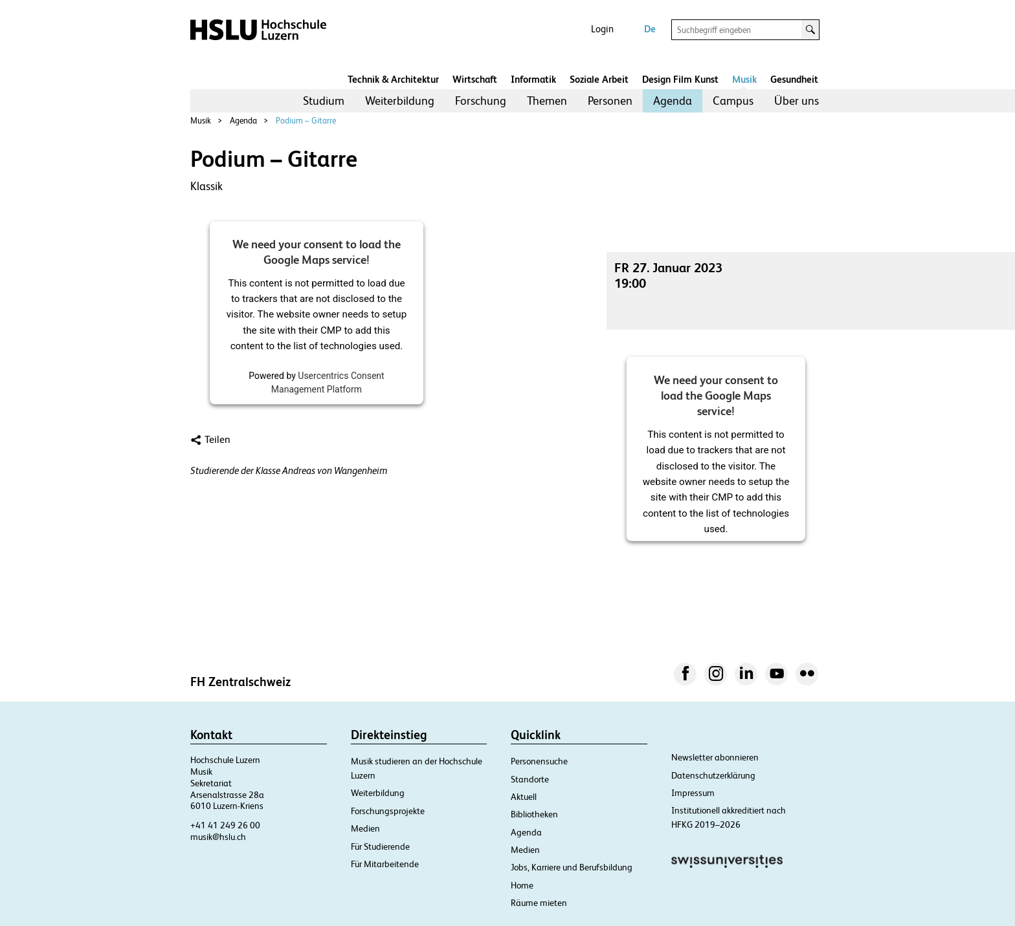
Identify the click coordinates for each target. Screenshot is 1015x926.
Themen (547, 100)
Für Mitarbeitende (385, 864)
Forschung (480, 100)
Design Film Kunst (680, 79)
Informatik (533, 79)
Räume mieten (539, 903)
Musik (744, 79)
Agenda (672, 100)
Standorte (530, 779)
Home (522, 885)
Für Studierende (380, 846)
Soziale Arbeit (599, 79)
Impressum (693, 793)
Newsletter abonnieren (715, 757)
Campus (733, 100)
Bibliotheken (534, 814)
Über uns (796, 100)
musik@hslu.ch (218, 837)
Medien (365, 828)
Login (602, 28)
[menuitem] (324, 101)
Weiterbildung (399, 100)
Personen (610, 100)
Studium (323, 100)
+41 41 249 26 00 (225, 825)
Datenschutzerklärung (713, 775)
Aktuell (524, 796)
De (650, 28)
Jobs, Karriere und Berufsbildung (571, 867)
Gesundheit (794, 79)
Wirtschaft (474, 79)
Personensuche (539, 761)
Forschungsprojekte (388, 811)
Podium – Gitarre (306, 120)
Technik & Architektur (393, 79)
